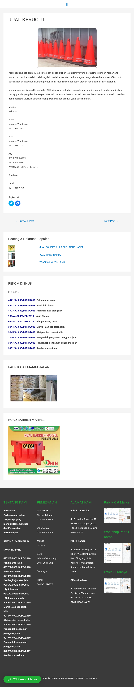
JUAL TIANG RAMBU (50, 254)
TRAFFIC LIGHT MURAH (52, 262)
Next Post (111, 221)
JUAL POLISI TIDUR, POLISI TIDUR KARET (61, 247)
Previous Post (24, 221)
